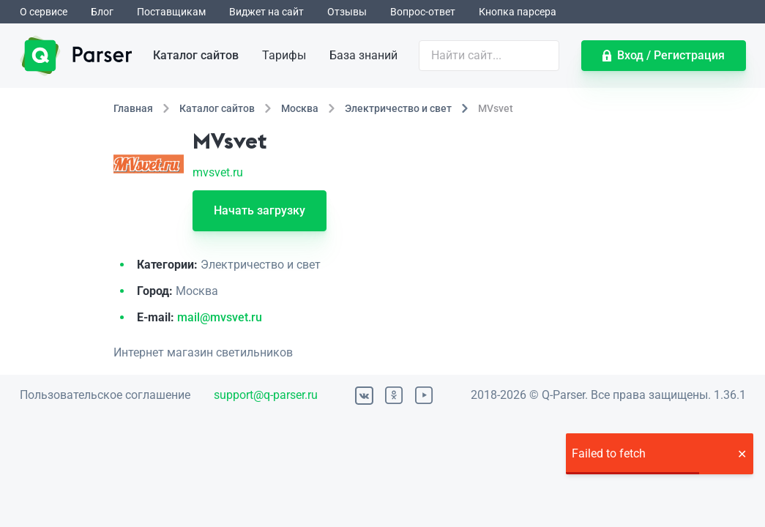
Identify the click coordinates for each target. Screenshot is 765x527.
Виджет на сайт (266, 12)
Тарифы (284, 55)
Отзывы (347, 12)
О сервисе (43, 12)
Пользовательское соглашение (105, 395)
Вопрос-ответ (422, 12)
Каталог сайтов (196, 55)
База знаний (363, 55)
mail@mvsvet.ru (219, 317)
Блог (102, 12)
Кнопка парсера (517, 12)
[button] (741, 454)
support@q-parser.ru (266, 395)
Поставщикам (171, 12)
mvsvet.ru (218, 172)
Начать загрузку (259, 210)
